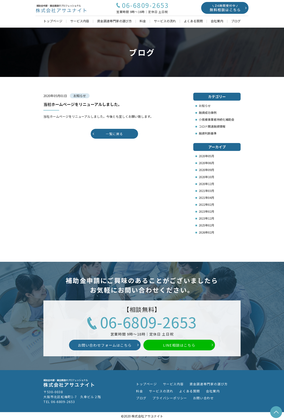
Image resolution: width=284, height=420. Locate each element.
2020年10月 (206, 177)
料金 (143, 21)
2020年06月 (206, 163)
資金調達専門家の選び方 (114, 21)
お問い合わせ (203, 398)
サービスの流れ (165, 21)
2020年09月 (206, 170)
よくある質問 (193, 21)
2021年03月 (206, 191)
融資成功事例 (208, 112)
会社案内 (217, 21)
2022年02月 (206, 204)
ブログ (236, 21)
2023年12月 (206, 218)
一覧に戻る (114, 133)
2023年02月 (206, 211)
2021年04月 (206, 198)
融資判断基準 (208, 133)
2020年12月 (206, 184)
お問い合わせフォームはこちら (105, 345)
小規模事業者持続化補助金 (216, 119)
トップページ (52, 21)
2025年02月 (206, 225)
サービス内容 (79, 21)
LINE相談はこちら (179, 345)
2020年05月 (206, 156)
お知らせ (205, 106)
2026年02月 (206, 232)
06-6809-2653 (148, 322)
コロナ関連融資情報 (212, 126)
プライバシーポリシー (169, 398)
